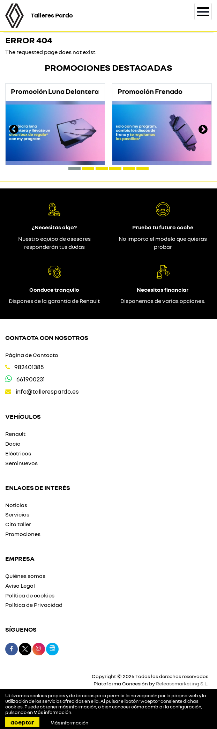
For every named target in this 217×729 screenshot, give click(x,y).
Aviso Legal (20, 585)
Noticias (16, 504)
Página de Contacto (31, 354)
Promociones (22, 533)
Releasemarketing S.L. (182, 683)
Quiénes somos (25, 575)
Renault (15, 433)
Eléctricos (18, 453)
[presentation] (14, 130)
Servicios (17, 514)
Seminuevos (21, 463)
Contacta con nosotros (46, 337)
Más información (52, 712)
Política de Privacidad (33, 604)
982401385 (29, 367)
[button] (74, 168)
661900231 (30, 379)
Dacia (13, 443)
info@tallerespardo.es (47, 391)
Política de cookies (29, 595)
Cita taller (18, 524)
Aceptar (22, 722)
